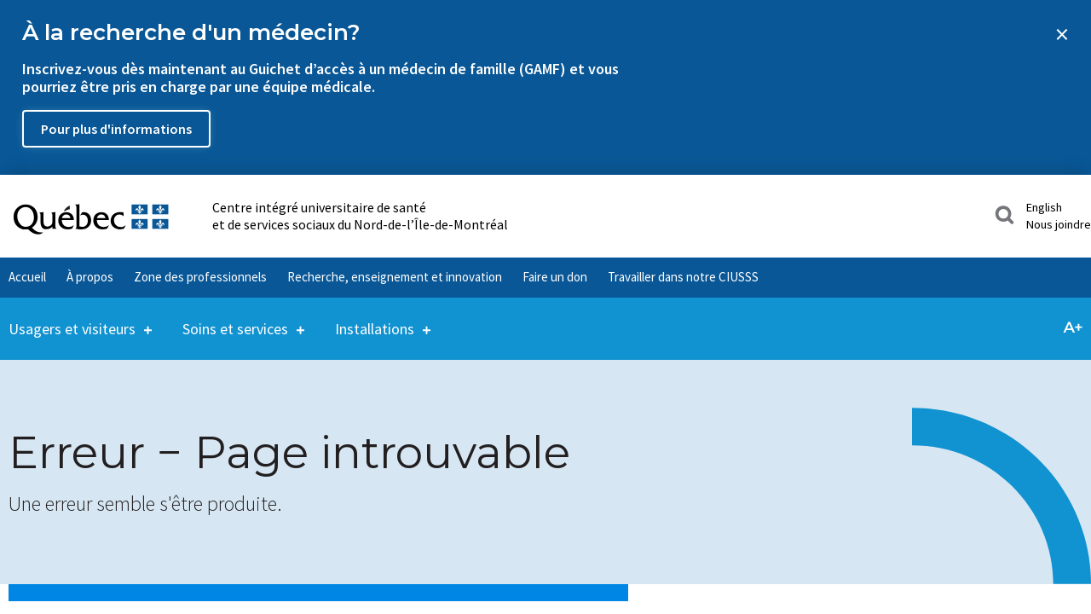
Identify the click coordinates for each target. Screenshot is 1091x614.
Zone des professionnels (200, 277)
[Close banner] (1062, 34)
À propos (89, 277)
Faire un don (554, 277)
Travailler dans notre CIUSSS (683, 277)
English (1044, 207)
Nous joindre (1058, 224)
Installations (374, 318)
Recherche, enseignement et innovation (394, 277)
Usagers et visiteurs (72, 318)
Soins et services (235, 318)
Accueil (27, 277)
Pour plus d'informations (116, 128)
